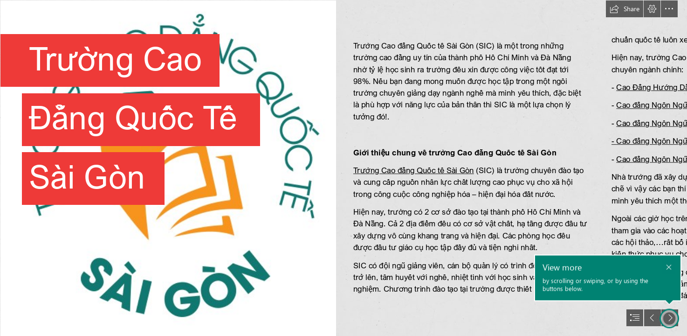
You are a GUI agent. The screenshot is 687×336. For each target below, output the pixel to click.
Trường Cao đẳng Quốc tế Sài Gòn (413, 170)
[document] (343, 168)
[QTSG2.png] (168, 168)
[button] (624, 8)
